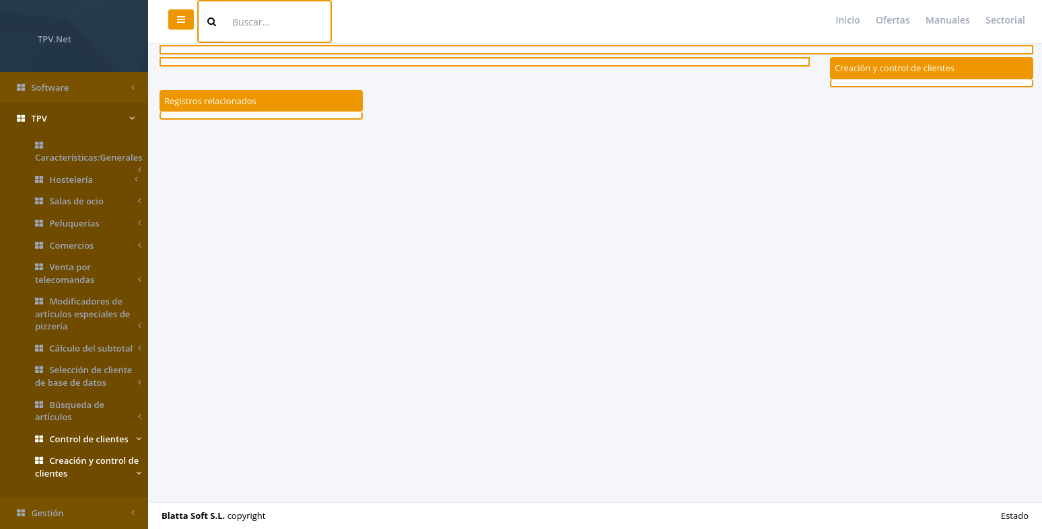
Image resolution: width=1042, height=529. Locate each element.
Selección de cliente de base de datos (88, 376)
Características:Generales (89, 155)
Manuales (948, 19)
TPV (76, 118)
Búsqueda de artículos (88, 411)
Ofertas (893, 19)
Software (76, 87)
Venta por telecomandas (88, 273)
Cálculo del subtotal (88, 348)
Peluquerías (88, 223)
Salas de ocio (88, 201)
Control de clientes (88, 439)
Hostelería (86, 179)
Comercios (88, 245)
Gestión (76, 513)
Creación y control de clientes (88, 466)
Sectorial (1005, 19)
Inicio (847, 19)
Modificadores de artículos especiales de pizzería (88, 314)
